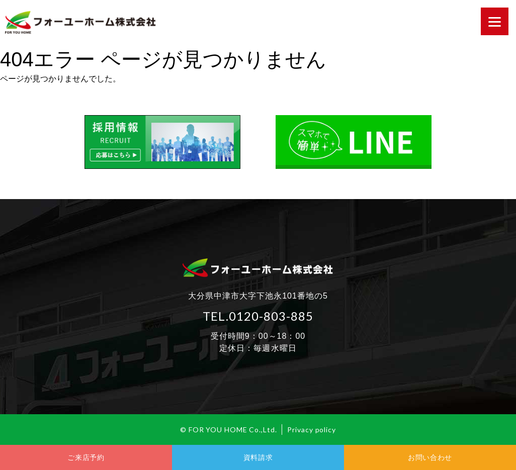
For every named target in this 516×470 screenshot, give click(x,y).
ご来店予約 (86, 457)
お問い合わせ (430, 457)
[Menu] (494, 21)
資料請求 (258, 457)
